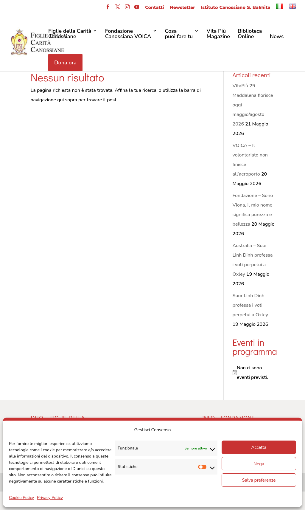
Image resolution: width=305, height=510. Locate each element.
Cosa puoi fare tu (179, 34)
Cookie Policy (21, 497)
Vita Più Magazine (218, 34)
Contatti (154, 8)
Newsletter (182, 8)
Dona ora (65, 62)
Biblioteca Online (250, 34)
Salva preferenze (259, 480)
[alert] (254, 372)
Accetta (258, 447)
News (277, 37)
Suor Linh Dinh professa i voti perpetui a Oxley (250, 305)
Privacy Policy (50, 497)
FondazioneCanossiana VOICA (128, 34)
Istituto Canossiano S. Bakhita (235, 8)
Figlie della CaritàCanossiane (69, 34)
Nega (258, 464)
